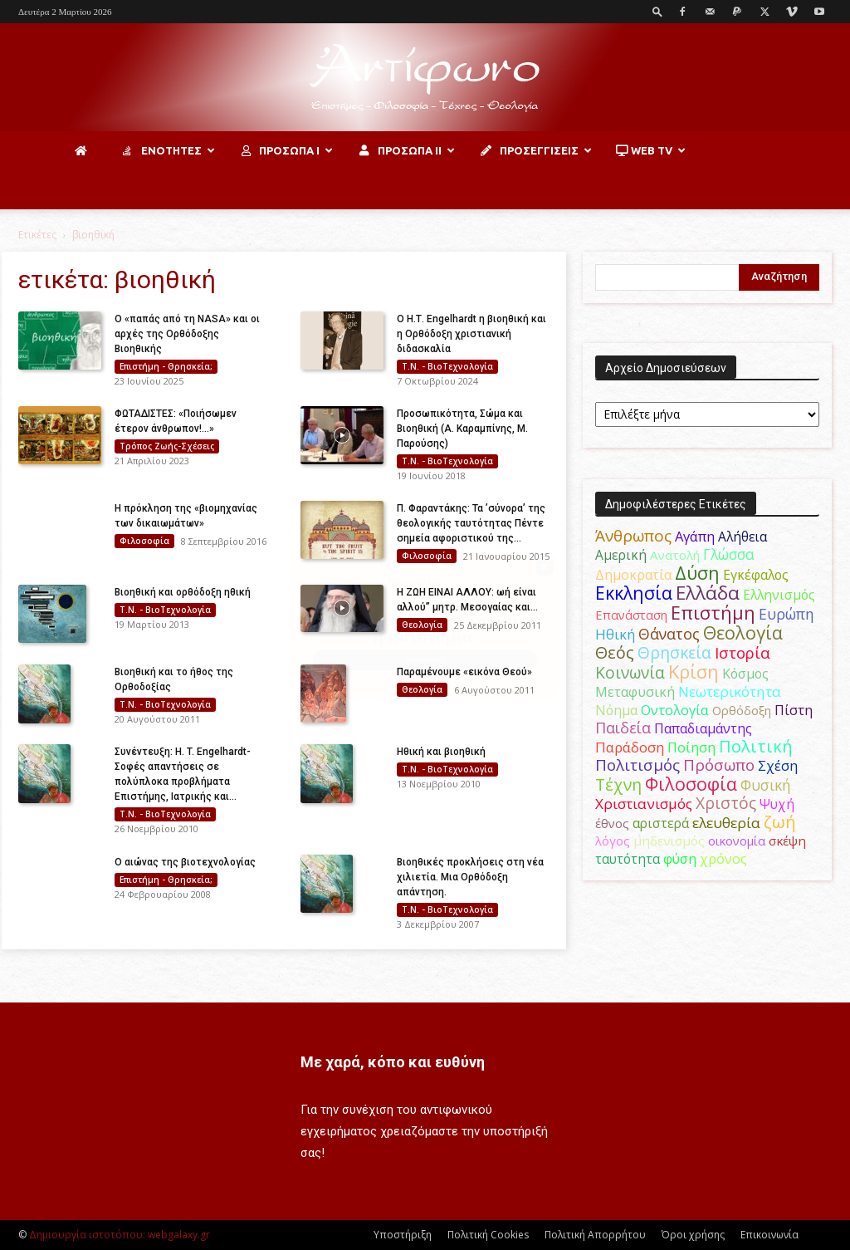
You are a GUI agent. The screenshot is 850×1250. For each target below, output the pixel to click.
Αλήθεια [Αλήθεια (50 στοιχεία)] (742, 536)
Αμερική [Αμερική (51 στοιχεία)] (621, 555)
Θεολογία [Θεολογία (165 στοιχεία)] (743, 632)
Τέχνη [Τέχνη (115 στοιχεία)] (618, 784)
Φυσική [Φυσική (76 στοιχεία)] (765, 785)
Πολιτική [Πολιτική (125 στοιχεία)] (756, 746)
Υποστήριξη (403, 1235)
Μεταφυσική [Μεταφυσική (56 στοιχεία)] (635, 692)
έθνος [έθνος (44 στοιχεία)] (612, 823)
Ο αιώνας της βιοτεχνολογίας (185, 862)
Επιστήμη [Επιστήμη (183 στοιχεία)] (713, 612)
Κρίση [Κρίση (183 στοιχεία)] (693, 671)
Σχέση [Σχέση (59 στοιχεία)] (778, 766)
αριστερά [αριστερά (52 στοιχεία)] (661, 823)
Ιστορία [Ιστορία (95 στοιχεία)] (742, 652)
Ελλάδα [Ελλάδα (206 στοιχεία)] (708, 592)
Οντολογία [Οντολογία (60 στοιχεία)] (675, 709)
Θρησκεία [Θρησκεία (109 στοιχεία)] (674, 652)
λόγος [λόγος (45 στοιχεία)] (612, 840)
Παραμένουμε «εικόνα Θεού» (464, 672)
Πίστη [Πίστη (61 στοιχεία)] (793, 709)
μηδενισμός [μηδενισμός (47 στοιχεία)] (669, 840)
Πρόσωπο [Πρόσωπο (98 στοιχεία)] (719, 765)
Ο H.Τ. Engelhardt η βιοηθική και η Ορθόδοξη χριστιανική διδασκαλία (471, 334)
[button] (657, 11)
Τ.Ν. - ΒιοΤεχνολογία (447, 366)
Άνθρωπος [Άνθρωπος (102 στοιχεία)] (633, 536)
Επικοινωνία (769, 1235)
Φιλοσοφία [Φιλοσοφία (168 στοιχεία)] (691, 784)
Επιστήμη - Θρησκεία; (166, 366)
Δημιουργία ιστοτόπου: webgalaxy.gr (119, 1235)
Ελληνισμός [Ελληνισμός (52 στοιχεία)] (779, 595)
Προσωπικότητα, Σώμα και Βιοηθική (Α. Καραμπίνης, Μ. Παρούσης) (462, 428)
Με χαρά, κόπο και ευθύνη (392, 1062)
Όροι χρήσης (693, 1235)
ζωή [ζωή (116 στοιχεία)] (780, 822)
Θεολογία (422, 624)
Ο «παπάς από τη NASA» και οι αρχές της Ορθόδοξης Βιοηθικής (187, 334)
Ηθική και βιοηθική (441, 751)
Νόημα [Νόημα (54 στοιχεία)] (616, 710)
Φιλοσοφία (144, 541)
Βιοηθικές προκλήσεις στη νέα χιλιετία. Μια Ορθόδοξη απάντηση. (470, 877)
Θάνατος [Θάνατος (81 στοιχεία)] (669, 634)
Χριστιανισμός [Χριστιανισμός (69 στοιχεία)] (643, 803)
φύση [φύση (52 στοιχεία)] (679, 859)
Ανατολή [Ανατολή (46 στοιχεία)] (675, 555)
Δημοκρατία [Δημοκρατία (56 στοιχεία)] (633, 575)
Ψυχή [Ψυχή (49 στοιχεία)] (777, 804)
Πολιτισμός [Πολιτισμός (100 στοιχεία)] (637, 765)
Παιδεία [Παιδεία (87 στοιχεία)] (623, 728)
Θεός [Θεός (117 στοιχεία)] (614, 652)
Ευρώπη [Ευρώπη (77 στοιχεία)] (786, 614)
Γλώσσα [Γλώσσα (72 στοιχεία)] (729, 554)
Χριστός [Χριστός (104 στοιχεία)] (726, 803)
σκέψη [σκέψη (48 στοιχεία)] (787, 840)
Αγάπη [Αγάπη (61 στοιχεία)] (695, 536)
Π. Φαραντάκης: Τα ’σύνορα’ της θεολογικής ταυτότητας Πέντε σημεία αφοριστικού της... (471, 523)
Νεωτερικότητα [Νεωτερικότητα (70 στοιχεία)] (729, 691)
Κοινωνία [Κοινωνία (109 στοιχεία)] (630, 672)
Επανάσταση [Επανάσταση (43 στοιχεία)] (631, 614)
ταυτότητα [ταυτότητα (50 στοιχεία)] (627, 859)
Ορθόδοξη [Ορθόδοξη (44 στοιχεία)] (741, 710)
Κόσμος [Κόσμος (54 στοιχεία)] (745, 673)
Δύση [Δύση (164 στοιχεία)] (697, 573)
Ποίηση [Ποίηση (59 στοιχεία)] (691, 747)
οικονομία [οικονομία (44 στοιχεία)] (736, 840)
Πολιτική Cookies (488, 1235)
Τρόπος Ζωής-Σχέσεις (167, 446)
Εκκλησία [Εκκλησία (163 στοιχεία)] (633, 593)
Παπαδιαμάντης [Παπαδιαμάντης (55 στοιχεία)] (703, 728)
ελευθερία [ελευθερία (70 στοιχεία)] (726, 822)
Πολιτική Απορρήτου (595, 1235)
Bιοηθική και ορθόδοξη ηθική (183, 592)
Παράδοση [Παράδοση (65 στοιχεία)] (629, 747)
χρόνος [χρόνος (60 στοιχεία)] (723, 858)
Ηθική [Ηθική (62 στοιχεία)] (615, 634)
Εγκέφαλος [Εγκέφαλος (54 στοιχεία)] (756, 575)
